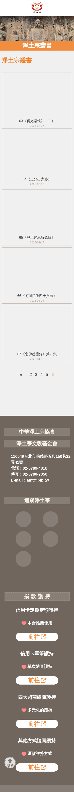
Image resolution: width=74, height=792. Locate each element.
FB (23, 519)
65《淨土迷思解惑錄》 (37, 237)
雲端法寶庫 (50, 539)
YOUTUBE (23, 539)
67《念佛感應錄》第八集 (37, 354)
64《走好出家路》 (36, 179)
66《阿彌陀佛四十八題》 (37, 296)
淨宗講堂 (23, 559)
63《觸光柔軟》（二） (37, 121)
